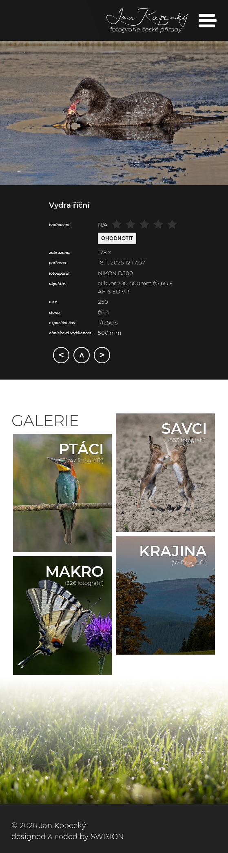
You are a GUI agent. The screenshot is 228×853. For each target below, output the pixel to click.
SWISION (107, 836)
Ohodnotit (117, 238)
